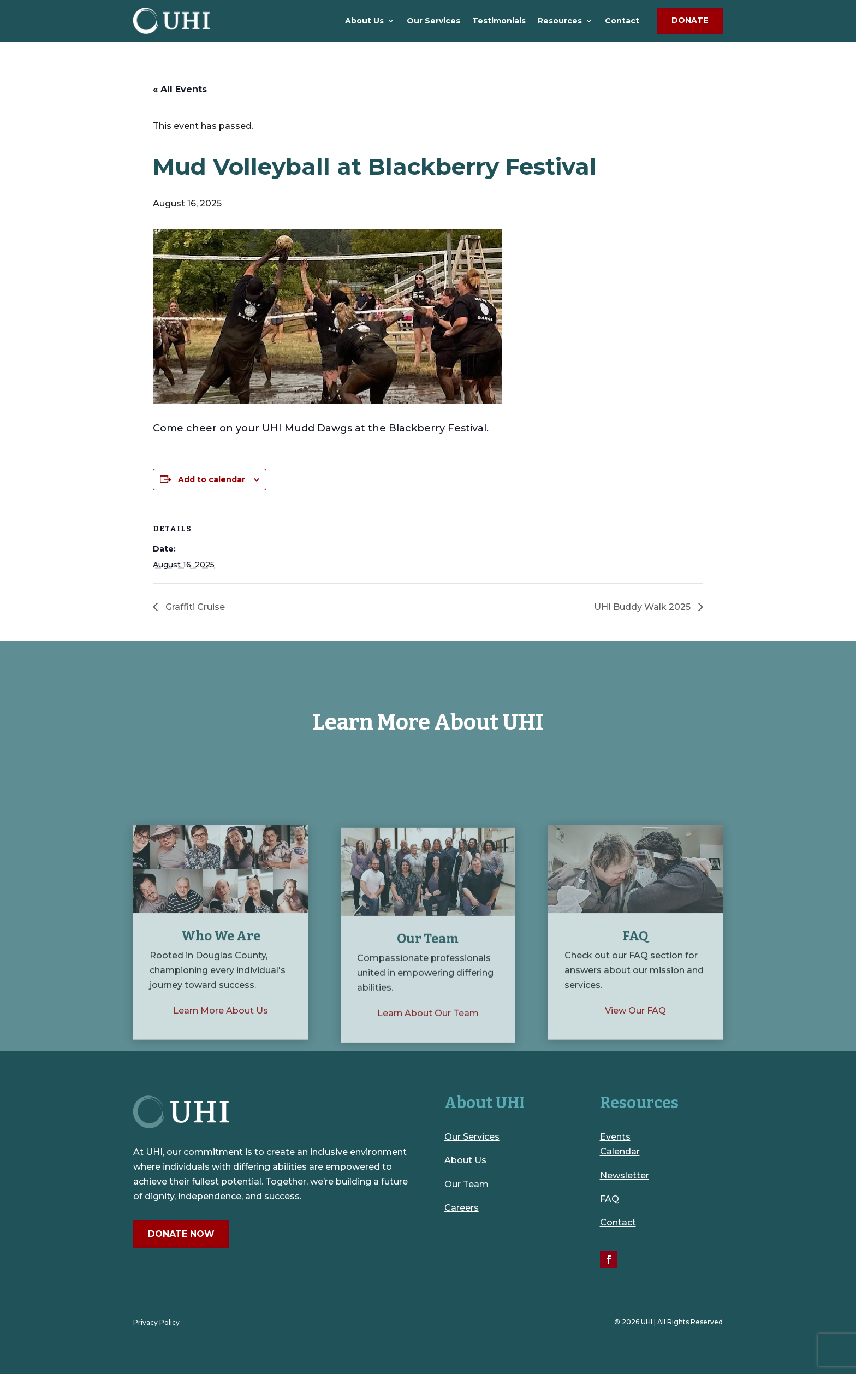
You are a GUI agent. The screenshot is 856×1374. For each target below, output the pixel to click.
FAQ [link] (609, 1199)
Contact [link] (622, 21)
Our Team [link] (466, 1184)
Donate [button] (689, 20)
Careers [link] (461, 1208)
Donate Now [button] (181, 1234)
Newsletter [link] (624, 1175)
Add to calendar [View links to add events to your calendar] (211, 479)
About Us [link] (364, 21)
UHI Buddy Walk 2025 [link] (643, 607)
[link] (171, 21)
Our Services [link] (433, 21)
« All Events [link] (180, 89)
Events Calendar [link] (620, 1144)
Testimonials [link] (499, 21)
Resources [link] (560, 21)
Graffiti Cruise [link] (194, 607)
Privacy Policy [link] (156, 1322)
